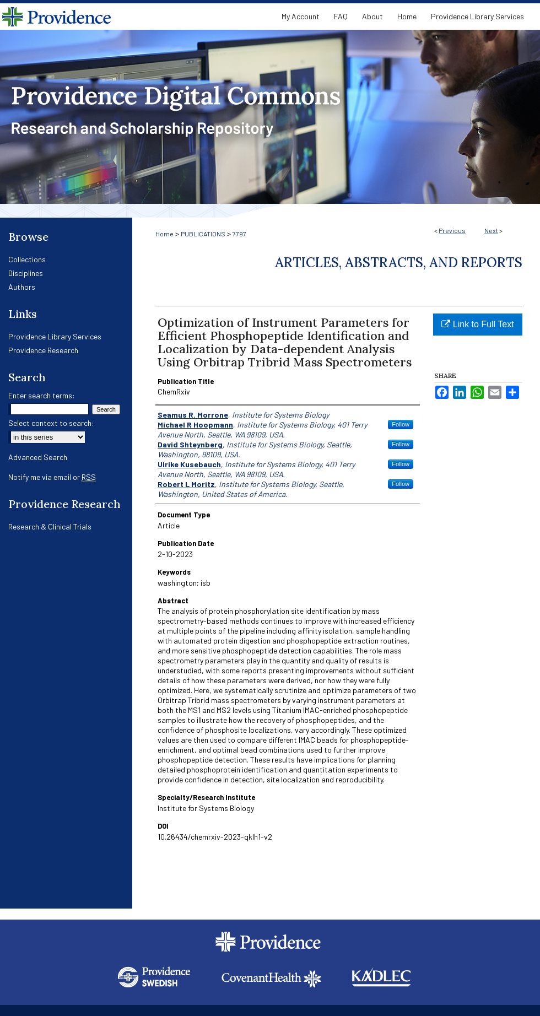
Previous (452, 230)
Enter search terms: (41, 395)
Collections (27, 259)
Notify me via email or (52, 477)
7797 (239, 233)
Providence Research (43, 350)
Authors (21, 286)
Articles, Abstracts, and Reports (398, 262)
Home (164, 233)
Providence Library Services (54, 336)
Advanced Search (37, 457)
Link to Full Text (477, 324)
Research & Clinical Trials (49, 526)
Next (491, 230)
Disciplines (25, 273)
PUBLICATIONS (203, 233)
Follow (400, 424)
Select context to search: (51, 423)
